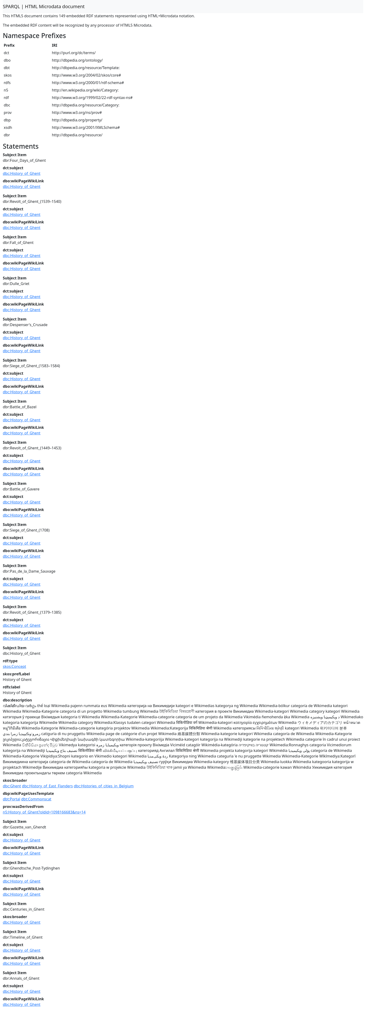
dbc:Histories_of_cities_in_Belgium (104, 786)
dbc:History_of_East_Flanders (47, 786)
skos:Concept (14, 666)
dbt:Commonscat (36, 799)
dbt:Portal (11, 799)
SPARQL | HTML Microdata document (44, 6)
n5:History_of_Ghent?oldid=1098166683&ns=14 (44, 812)
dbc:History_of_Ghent (21, 173)
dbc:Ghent (12, 786)
